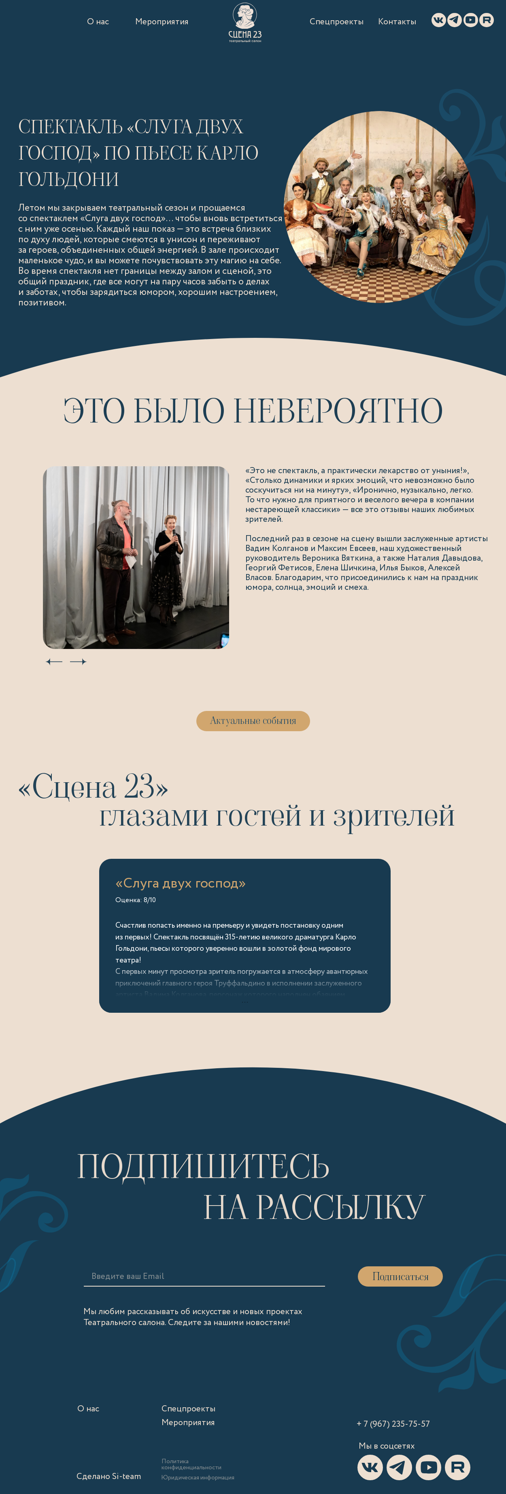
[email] (153, 1276)
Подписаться (400, 1276)
